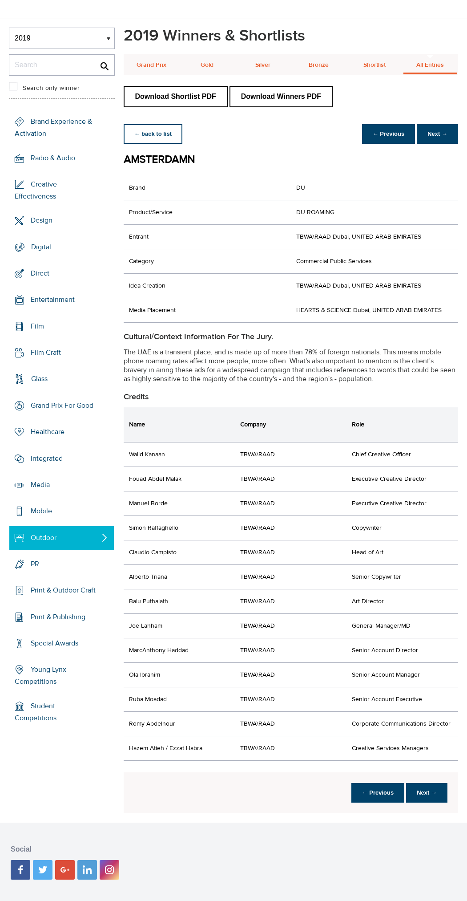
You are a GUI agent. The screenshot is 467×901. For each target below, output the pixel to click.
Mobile (41, 511)
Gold (207, 65)
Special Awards (54, 643)
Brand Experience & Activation (53, 127)
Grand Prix (151, 65)
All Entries (430, 65)
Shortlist (374, 65)
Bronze (319, 65)
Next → (437, 133)
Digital (41, 246)
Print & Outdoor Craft (63, 590)
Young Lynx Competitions (40, 675)
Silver (262, 65)
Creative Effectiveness (36, 190)
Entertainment (53, 299)
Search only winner (51, 88)
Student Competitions (35, 712)
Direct (40, 273)
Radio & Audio (53, 157)
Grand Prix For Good (62, 405)
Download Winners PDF (281, 96)
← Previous (389, 133)
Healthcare (47, 431)
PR (35, 564)
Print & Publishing (58, 617)
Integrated (47, 458)
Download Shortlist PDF (175, 96)
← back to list (153, 133)
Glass (39, 378)
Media (40, 484)
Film (37, 326)
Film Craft (46, 352)
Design (41, 220)
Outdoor (43, 537)
